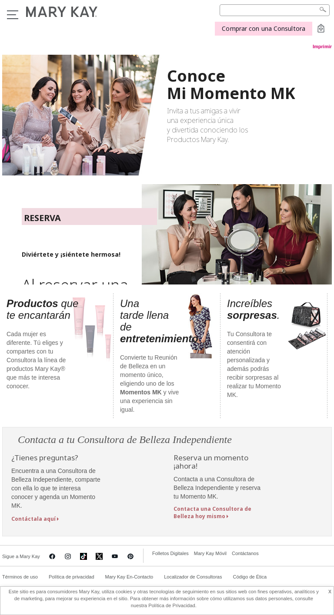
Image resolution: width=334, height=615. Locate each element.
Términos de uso (20, 576)
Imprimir (322, 46)
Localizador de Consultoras (193, 576)
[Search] (275, 10)
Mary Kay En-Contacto (129, 576)
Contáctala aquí (33, 518)
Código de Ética (250, 576)
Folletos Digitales (170, 553)
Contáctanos (245, 553)
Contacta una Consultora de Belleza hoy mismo (212, 512)
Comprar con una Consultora (263, 28)
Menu (13, 15)
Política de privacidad (71, 576)
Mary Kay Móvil (210, 553)
